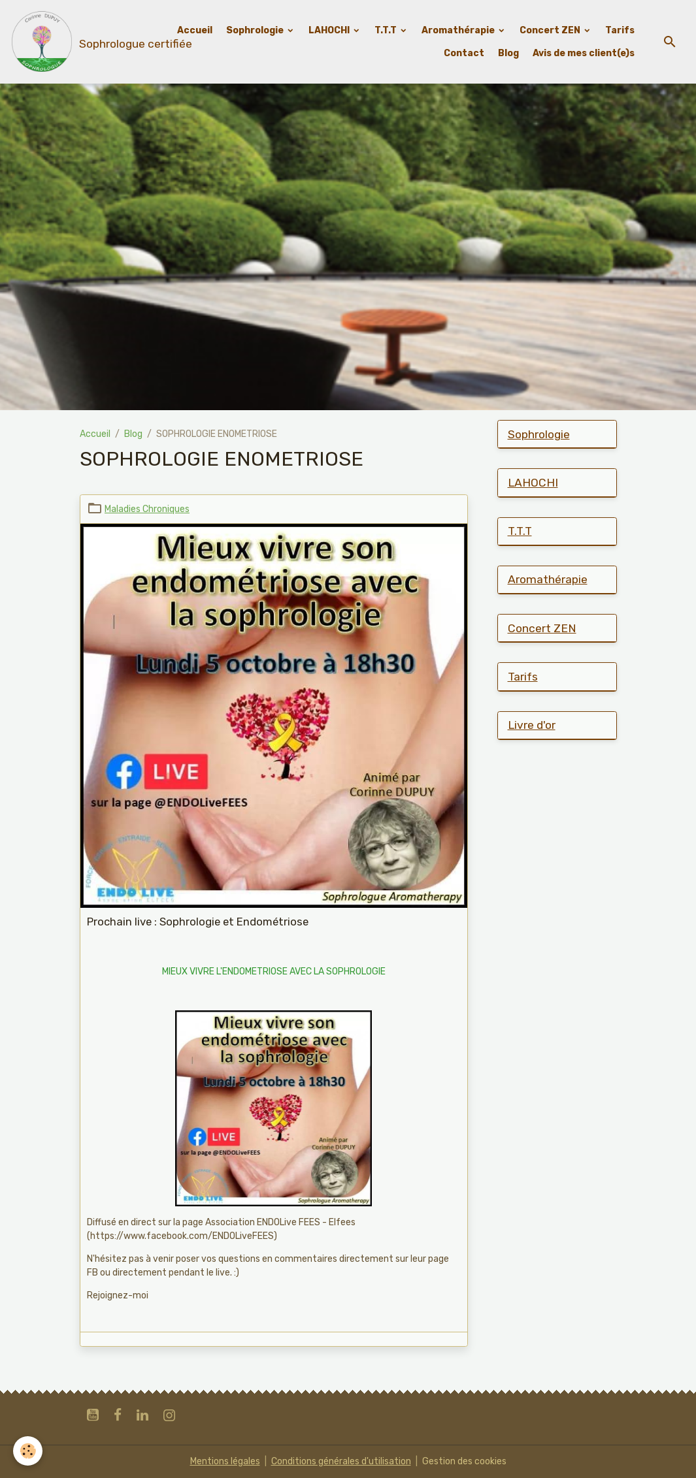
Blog (508, 53)
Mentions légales (225, 1461)
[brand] (77, 41)
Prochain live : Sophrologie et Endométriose (197, 921)
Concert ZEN (551, 30)
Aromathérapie (459, 30)
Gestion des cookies (464, 1461)
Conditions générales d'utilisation (341, 1461)
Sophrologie (256, 30)
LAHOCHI (330, 30)
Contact (464, 53)
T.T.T (386, 30)
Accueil (194, 30)
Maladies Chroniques (147, 509)
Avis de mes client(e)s (584, 53)
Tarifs (620, 30)
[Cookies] (27, 1451)
